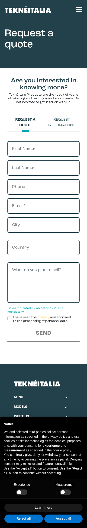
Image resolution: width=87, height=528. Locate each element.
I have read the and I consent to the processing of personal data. (42, 319)
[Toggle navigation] (77, 9)
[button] (40, 397)
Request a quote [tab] (25, 122)
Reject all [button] (23, 518)
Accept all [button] (63, 518)
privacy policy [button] (57, 436)
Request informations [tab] (61, 122)
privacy (43, 317)
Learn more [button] (43, 507)
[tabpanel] (43, 241)
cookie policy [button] (62, 450)
